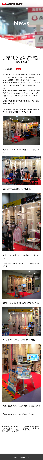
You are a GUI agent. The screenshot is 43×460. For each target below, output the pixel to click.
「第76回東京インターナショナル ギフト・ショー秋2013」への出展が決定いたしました (10, 429)
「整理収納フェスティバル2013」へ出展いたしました (31, 428)
